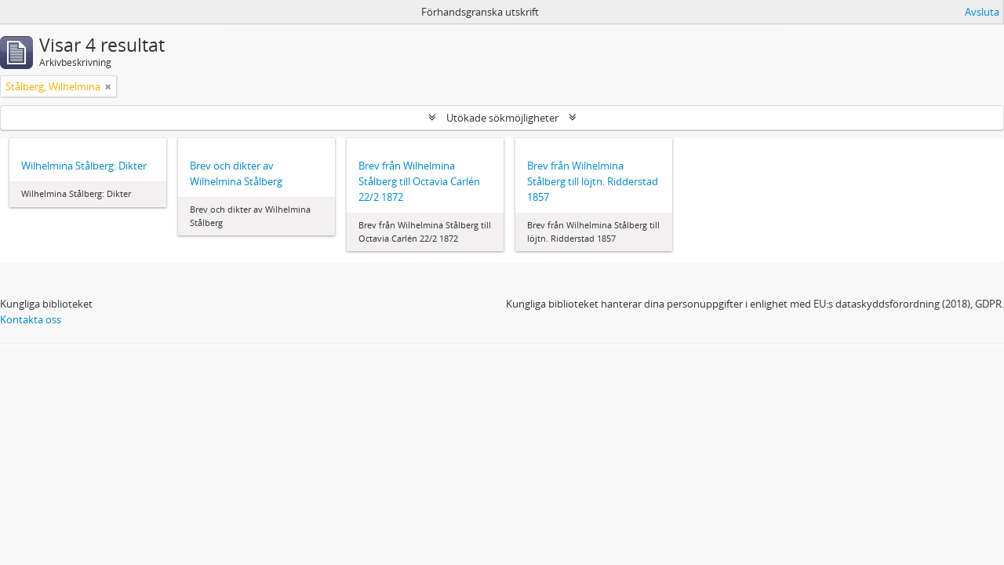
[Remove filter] (108, 86)
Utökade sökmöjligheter (502, 118)
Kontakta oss (30, 319)
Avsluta (982, 12)
